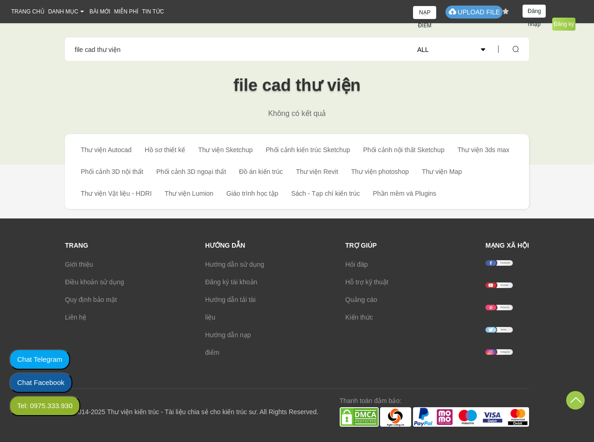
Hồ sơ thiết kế (165, 150)
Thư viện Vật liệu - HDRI (116, 193)
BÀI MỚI (100, 11)
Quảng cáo (361, 299)
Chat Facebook (41, 382)
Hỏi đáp (356, 264)
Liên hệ (75, 317)
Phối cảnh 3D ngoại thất (191, 171)
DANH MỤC (63, 11)
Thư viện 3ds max (484, 150)
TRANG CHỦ (28, 11)
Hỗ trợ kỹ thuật (366, 282)
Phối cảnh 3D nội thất (112, 171)
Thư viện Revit (317, 171)
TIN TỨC (153, 11)
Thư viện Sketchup (225, 150)
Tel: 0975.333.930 (44, 406)
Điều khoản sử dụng (94, 282)
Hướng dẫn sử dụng (234, 264)
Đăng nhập (534, 13)
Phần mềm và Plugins (404, 193)
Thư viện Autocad (106, 150)
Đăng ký (564, 24)
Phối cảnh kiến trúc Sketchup (307, 150)
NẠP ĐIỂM (425, 14)
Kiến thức (359, 317)
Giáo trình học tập (252, 193)
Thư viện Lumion (189, 193)
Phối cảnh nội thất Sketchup (403, 150)
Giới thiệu (79, 264)
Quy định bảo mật (91, 299)
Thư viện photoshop (380, 171)
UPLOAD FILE (474, 12)
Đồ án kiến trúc (261, 171)
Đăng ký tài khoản (231, 282)
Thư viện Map (442, 171)
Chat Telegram (39, 359)
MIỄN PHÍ (126, 11)
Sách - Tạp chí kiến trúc (325, 193)
